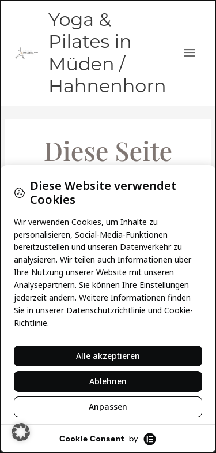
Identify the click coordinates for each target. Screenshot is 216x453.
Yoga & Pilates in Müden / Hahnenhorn (107, 52)
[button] (20, 432)
